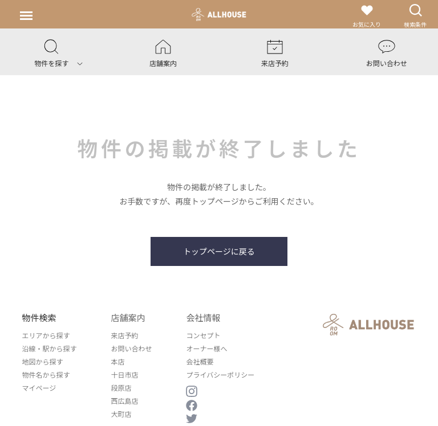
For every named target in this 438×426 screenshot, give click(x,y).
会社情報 (203, 317)
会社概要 (199, 361)
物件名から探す (46, 374)
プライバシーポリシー (220, 374)
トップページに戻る (219, 251)
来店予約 (124, 335)
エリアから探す (46, 335)
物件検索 (39, 317)
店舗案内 (128, 317)
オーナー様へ (206, 348)
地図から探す (42, 361)
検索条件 (415, 15)
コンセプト (203, 335)
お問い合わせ (131, 348)
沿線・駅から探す (49, 348)
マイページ (39, 387)
